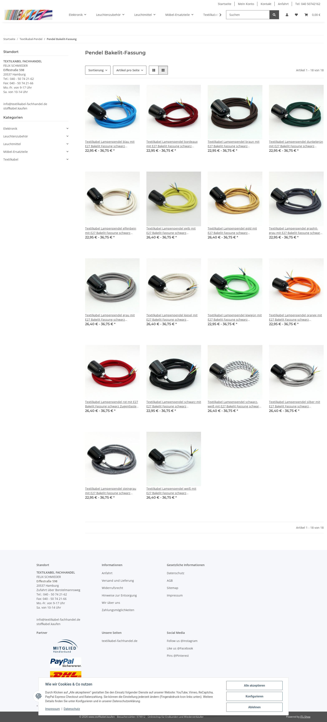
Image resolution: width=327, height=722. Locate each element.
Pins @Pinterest (178, 656)
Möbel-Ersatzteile (15, 152)
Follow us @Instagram (182, 641)
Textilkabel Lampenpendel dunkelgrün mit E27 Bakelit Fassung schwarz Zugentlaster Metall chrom (296, 144)
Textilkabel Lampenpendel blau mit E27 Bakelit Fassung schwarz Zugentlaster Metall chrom (110, 144)
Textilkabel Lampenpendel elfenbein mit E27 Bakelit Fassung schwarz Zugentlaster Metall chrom (110, 230)
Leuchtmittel (12, 144)
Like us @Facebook (180, 648)
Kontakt (266, 4)
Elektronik (10, 129)
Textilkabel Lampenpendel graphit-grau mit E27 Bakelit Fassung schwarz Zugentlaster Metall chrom (295, 230)
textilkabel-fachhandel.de (119, 641)
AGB (170, 581)
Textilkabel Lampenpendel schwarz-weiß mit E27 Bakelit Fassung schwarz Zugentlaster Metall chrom (234, 404)
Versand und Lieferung (118, 581)
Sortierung (96, 70)
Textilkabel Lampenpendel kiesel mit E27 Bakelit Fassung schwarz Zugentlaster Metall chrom (171, 317)
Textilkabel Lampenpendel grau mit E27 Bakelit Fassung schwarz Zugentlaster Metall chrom (110, 317)
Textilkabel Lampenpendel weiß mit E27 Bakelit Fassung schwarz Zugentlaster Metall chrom (171, 491)
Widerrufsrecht (112, 588)
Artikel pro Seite (128, 70)
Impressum (52, 709)
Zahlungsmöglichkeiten (118, 610)
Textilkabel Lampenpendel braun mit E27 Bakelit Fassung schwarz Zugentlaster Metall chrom (233, 144)
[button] (287, 15)
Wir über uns (111, 603)
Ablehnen (254, 707)
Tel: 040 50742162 (307, 4)
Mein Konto (246, 4)
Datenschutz (72, 709)
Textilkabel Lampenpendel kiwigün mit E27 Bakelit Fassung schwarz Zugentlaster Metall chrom (235, 317)
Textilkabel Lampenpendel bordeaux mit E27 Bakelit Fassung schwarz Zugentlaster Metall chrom (171, 144)
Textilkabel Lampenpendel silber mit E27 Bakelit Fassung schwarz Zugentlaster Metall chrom (294, 404)
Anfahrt (283, 4)
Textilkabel (10, 159)
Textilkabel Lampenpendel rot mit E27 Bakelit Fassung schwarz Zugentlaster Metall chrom (111, 404)
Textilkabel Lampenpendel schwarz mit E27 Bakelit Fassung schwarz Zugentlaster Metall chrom (173, 404)
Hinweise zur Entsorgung (119, 595)
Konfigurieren (254, 696)
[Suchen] (248, 14)
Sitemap (172, 588)
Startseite (224, 4)
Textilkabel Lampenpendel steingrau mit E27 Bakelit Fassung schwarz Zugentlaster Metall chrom (110, 491)
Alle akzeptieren (254, 685)
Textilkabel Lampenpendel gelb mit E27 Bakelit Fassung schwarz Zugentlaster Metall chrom (171, 230)
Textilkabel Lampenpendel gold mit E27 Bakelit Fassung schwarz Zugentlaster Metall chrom (232, 230)
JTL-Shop (305, 716)
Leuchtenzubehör (15, 136)
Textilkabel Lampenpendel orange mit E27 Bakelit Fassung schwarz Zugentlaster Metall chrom (295, 317)
